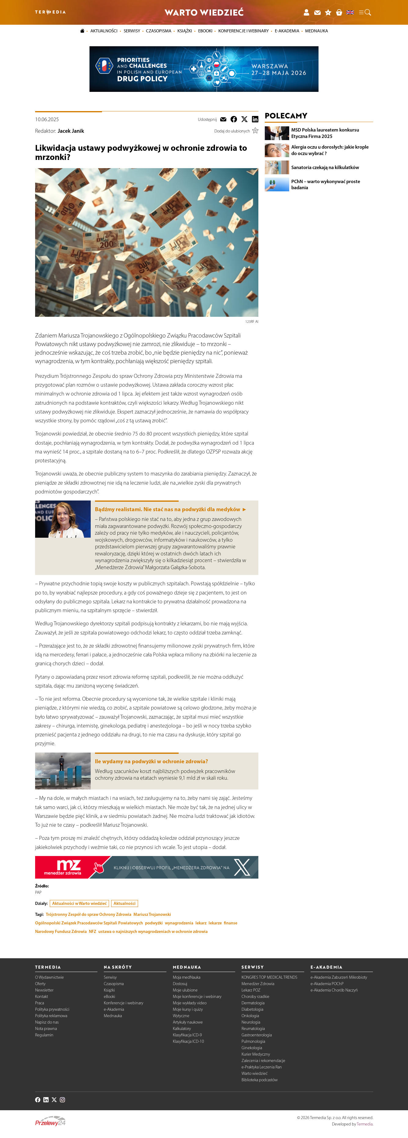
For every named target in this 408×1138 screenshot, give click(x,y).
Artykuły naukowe (188, 1022)
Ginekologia (252, 1047)
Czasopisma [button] (158, 31)
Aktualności (125, 903)
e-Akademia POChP (327, 983)
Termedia (365, 1124)
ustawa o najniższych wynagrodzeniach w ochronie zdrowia (153, 931)
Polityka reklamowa (51, 1015)
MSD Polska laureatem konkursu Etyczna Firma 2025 (325, 133)
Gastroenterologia (257, 1035)
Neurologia (251, 1022)
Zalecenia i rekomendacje (263, 1060)
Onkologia (250, 1015)
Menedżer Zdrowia (258, 983)
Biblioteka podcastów (260, 1079)
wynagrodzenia (179, 923)
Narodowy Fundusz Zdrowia (61, 931)
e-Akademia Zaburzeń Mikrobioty (339, 977)
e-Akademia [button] (287, 31)
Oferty (40, 983)
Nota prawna (46, 1028)
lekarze (215, 923)
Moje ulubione (185, 990)
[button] (364, 12)
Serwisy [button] (132, 31)
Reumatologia (253, 1028)
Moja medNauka (186, 977)
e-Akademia (114, 1009)
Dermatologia (253, 1003)
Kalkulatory (182, 1028)
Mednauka (113, 1015)
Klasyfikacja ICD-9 (187, 1035)
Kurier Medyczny (256, 1054)
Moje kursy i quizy (188, 1009)
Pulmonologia (253, 1041)
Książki (184, 31)
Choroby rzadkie (255, 996)
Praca (39, 1003)
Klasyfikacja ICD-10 (188, 1041)
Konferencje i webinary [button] (243, 31)
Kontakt (41, 996)
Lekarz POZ (251, 990)
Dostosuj (180, 983)
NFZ (92, 931)
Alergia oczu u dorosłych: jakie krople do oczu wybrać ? (330, 150)
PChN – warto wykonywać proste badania (325, 184)
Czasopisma (114, 983)
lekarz (200, 923)
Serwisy (110, 977)
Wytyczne (181, 1015)
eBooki (205, 31)
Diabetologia (252, 1009)
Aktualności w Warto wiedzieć (79, 903)
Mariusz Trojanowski (152, 914)
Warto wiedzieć (255, 1073)
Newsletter (44, 990)
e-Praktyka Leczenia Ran (262, 1067)
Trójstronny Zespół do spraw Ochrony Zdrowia (88, 914)
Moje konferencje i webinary (197, 996)
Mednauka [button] (316, 31)
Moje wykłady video (189, 1003)
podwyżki (154, 923)
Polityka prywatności (52, 1009)
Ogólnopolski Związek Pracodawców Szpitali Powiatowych (89, 923)
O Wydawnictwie (49, 977)
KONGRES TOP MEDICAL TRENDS (269, 977)
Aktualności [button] (104, 31)
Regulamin (44, 1035)
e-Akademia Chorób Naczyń (334, 990)
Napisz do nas (47, 1022)
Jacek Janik (71, 131)
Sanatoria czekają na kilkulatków (325, 167)
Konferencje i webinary (123, 1003)
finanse (230, 923)
